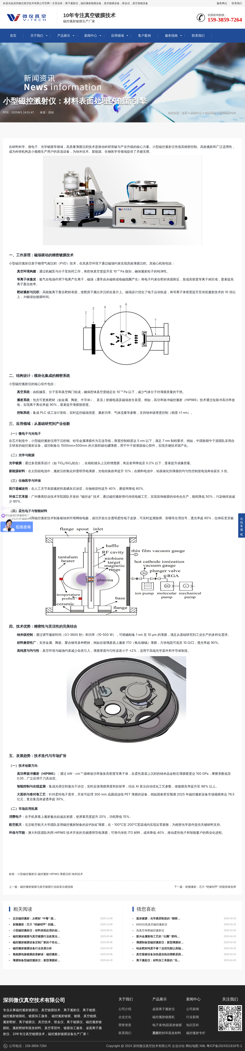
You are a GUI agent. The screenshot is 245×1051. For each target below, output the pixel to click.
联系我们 (237, 3)
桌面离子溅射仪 (163, 1009)
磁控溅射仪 (167, 147)
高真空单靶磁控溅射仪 (150, 930)
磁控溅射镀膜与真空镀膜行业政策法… (36, 936)
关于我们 (36, 35)
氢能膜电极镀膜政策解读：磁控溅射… (36, 954)
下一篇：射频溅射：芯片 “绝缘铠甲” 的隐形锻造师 (205, 886)
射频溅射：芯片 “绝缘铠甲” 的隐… (34, 924)
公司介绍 (125, 1009)
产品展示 (63, 35)
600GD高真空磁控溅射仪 (151, 924)
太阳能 (36, 471)
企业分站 (178, 1046)
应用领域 (117, 35)
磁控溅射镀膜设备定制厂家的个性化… (36, 942)
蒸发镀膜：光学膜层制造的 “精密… (158, 918)
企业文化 (125, 1017)
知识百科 (210, 112)
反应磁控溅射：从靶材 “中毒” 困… (34, 918)
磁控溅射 (21, 263)
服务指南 (171, 35)
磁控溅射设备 (31, 445)
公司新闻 (192, 1009)
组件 (44, 384)
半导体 (85, 400)
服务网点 (222, 3)
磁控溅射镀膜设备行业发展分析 (32, 948)
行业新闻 (192, 1017)
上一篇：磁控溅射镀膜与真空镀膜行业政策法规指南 (41, 886)
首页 (13, 35)
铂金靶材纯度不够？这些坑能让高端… (160, 948)
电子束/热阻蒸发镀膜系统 (167, 1026)
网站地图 (192, 1046)
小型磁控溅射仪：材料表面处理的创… (36, 930)
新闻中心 (90, 35)
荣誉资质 (125, 1025)
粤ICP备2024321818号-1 (224, 1046)
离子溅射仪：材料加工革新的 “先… (158, 960)
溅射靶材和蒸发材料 (166, 1033)
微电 (31, 147)
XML (202, 1046)
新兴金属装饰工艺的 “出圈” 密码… (158, 936)
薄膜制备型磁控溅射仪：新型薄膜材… (36, 960)
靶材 (163, 279)
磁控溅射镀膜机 (163, 1017)
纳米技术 (82, 151)
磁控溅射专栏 (227, 112)
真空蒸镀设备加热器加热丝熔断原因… (160, 954)
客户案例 (144, 35)
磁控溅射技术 (44, 518)
